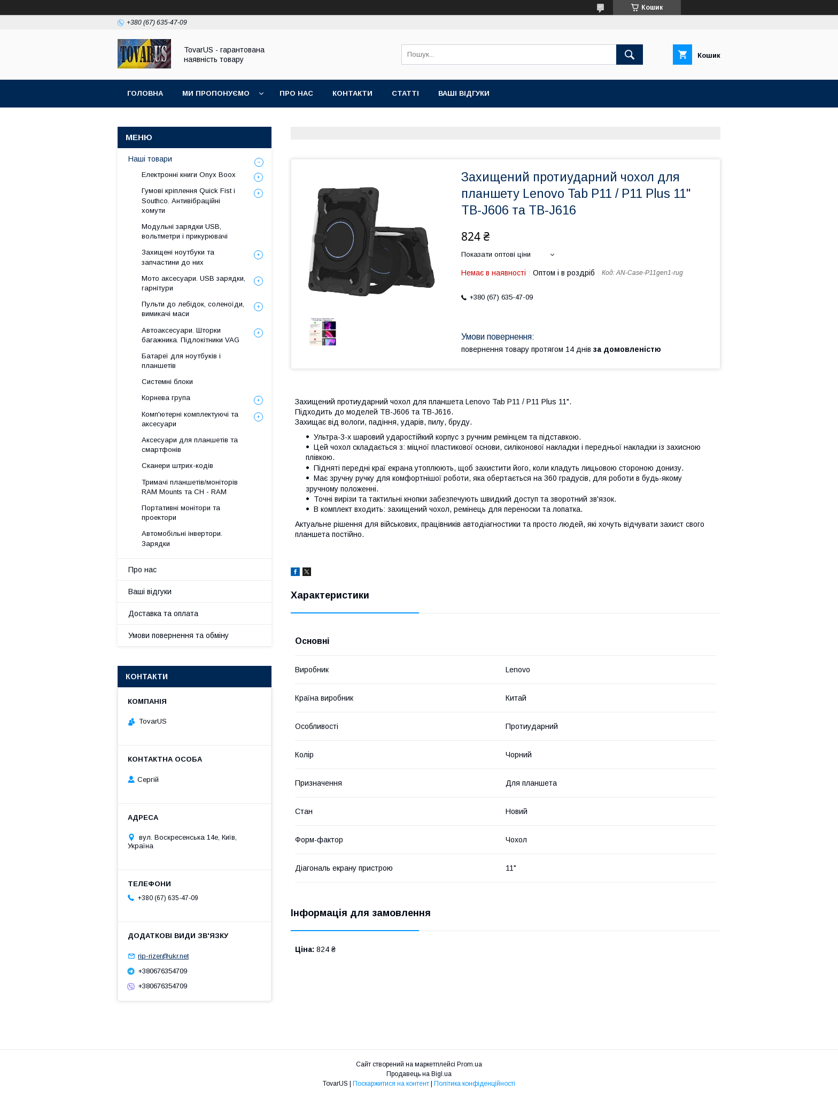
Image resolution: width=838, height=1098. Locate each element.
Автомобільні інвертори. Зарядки (182, 538)
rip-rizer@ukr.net (163, 956)
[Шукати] (629, 54)
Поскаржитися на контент (391, 1083)
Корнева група (166, 398)
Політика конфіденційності (474, 1083)
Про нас (296, 93)
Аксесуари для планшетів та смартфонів (190, 445)
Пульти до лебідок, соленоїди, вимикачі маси (193, 309)
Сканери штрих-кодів (177, 466)
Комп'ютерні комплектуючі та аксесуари (190, 419)
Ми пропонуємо (216, 93)
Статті (405, 93)
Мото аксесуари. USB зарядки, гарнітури (193, 283)
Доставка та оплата (163, 613)
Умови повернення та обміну (178, 635)
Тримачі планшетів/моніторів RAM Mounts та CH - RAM (190, 487)
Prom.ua (469, 1064)
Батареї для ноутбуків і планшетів (181, 361)
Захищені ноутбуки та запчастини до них (178, 257)
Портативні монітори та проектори (181, 512)
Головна (145, 93)
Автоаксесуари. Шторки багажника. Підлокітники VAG (190, 335)
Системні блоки (167, 382)
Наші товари (150, 159)
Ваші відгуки (464, 93)
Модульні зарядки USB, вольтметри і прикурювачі (185, 231)
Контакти (352, 93)
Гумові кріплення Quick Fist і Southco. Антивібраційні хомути (188, 200)
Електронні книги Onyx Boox (189, 175)
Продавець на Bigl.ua (419, 1074)
